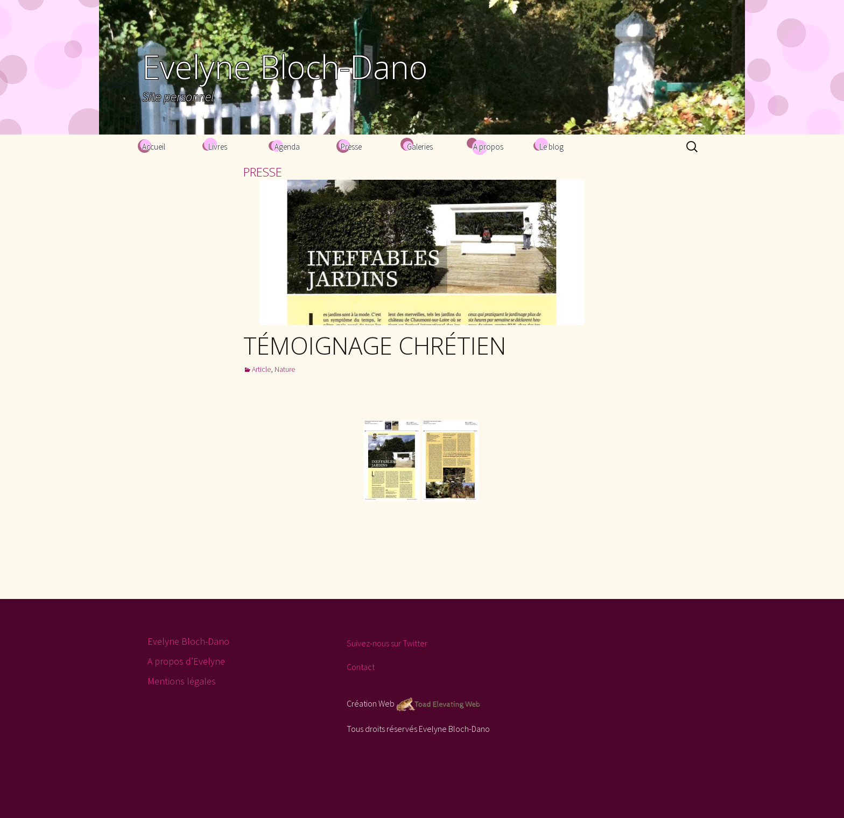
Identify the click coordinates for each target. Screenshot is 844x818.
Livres (217, 147)
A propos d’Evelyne (186, 661)
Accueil (153, 147)
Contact (361, 666)
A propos (488, 147)
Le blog (551, 147)
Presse (351, 147)
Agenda (287, 147)
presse (262, 172)
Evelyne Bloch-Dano (188, 641)
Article (261, 369)
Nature (285, 369)
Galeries (420, 147)
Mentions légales (181, 681)
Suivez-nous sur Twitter (387, 643)
